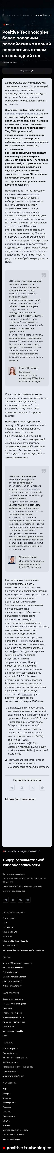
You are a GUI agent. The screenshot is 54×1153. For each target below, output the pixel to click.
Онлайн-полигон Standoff (14, 976)
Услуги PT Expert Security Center (17, 963)
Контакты (7, 1125)
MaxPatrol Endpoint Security (15, 941)
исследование (32, 488)
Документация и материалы (15, 1130)
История (6, 1093)
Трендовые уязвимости (13, 1017)
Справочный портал (12, 1139)
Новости (24, 15)
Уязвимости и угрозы (12, 1013)
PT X (5, 922)
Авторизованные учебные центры (18, 1067)
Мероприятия (9, 1102)
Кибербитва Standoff (12, 986)
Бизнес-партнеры (11, 1048)
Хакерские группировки (14, 1022)
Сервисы (7, 957)
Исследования (11, 993)
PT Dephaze (24, 640)
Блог (5, 1035)
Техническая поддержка (14, 874)
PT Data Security (10, 945)
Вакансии (7, 1107)
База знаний (8, 1026)
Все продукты (9, 918)
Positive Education (11, 972)
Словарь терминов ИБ (13, 1031)
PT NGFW (7, 936)
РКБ (5, 1089)
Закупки (6, 1121)
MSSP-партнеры (10, 1062)
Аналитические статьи (13, 999)
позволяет (33, 194)
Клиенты (7, 1098)
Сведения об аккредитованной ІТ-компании (23, 886)
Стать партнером (10, 1071)
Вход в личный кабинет (13, 1076)
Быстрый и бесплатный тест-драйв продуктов (23, 950)
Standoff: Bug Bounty (12, 981)
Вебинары (7, 1008)
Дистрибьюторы (10, 1053)
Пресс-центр (9, 1116)
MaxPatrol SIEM (10, 932)
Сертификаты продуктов (14, 891)
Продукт (27, 694)
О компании (8, 15)
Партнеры (8, 1042)
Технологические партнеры (15, 1057)
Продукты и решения (14, 912)
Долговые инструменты (13, 1134)
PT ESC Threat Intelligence (14, 1003)
